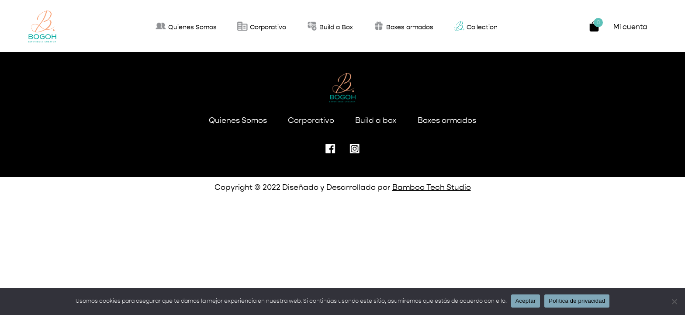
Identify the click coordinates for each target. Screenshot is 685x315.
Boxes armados (447, 121)
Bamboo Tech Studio (431, 188)
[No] (674, 301)
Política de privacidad (577, 301)
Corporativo (311, 121)
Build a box (376, 121)
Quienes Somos (238, 121)
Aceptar (525, 301)
